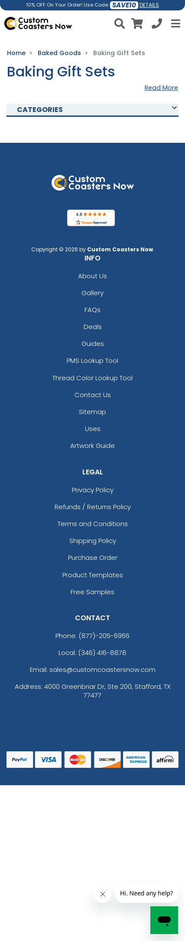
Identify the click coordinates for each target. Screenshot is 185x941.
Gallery (92, 292)
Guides (92, 343)
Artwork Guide (92, 445)
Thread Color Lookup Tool (92, 377)
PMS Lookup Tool (92, 360)
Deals (93, 326)
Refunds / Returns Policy (93, 506)
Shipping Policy (92, 540)
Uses (93, 428)
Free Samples (92, 591)
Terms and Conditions (93, 523)
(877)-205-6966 (104, 635)
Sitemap (92, 411)
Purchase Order (92, 557)
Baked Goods (59, 53)
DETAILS (149, 5)
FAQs (92, 309)
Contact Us (93, 394)
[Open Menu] (175, 23)
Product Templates (92, 574)
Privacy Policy (93, 489)
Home (16, 53)
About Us (92, 275)
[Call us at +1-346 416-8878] (157, 25)
